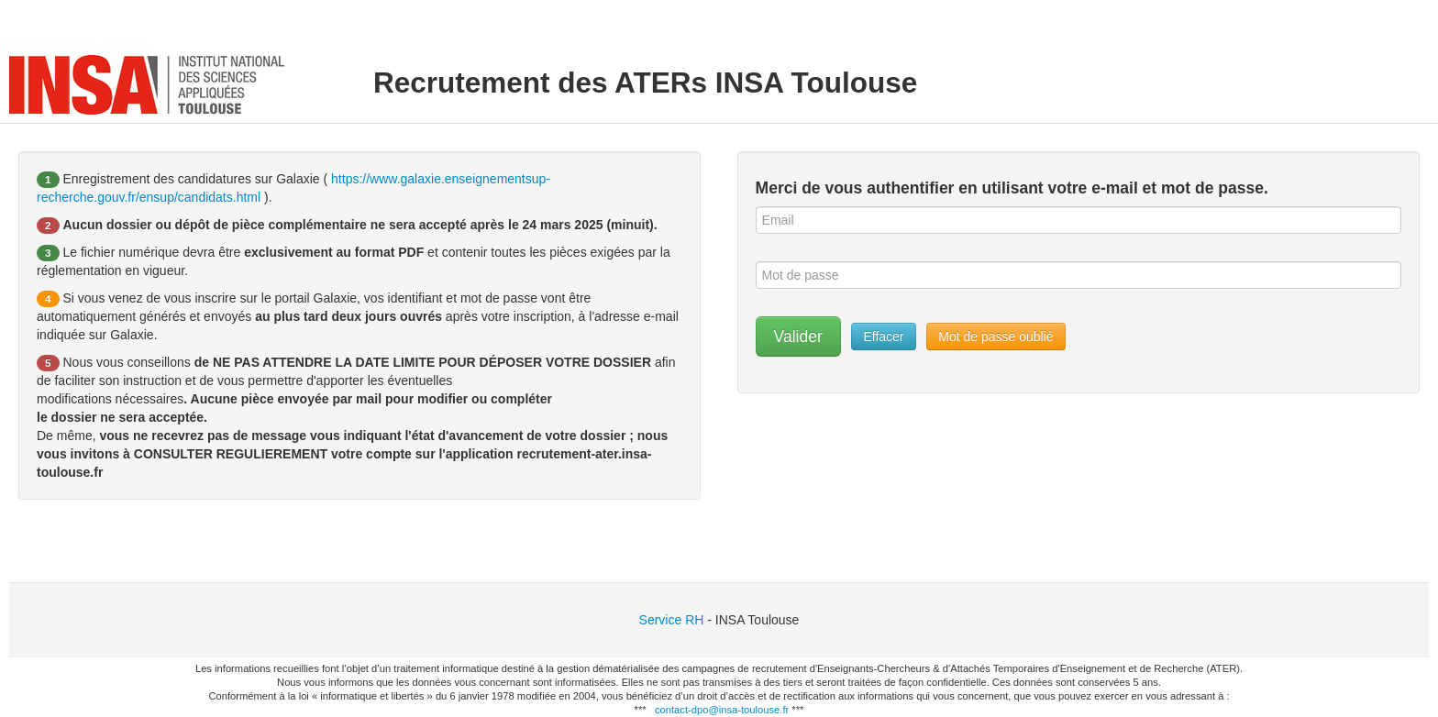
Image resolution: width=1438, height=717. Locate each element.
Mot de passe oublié (995, 336)
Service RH (671, 619)
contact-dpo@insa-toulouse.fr (722, 709)
